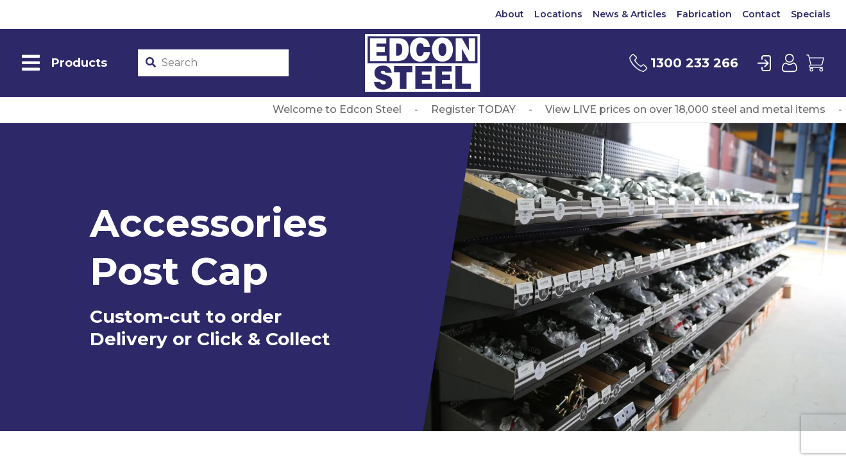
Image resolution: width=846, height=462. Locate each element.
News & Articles (629, 14)
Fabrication (704, 14)
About (509, 14)
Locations (558, 14)
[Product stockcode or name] (222, 63)
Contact (761, 14)
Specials (811, 14)
